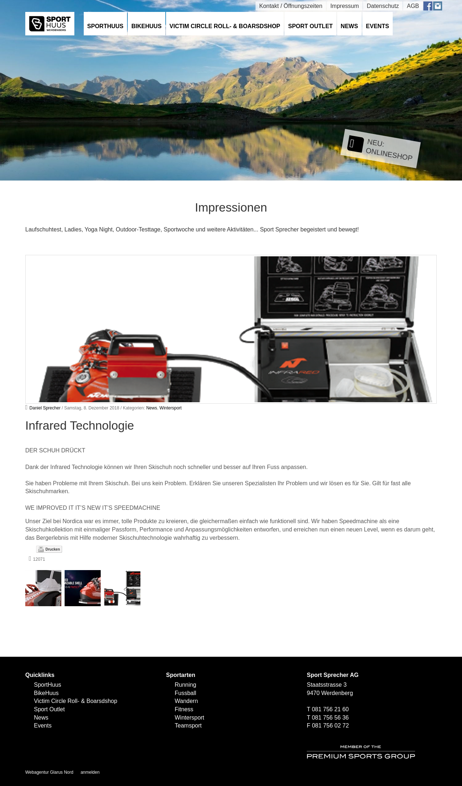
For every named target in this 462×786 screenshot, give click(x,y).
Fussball (185, 693)
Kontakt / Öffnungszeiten (290, 6)
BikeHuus (146, 26)
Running (185, 685)
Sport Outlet (310, 26)
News (349, 26)
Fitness (184, 709)
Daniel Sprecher (45, 408)
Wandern (186, 701)
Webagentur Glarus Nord (49, 772)
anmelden (90, 772)
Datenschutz (383, 6)
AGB (413, 6)
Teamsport (188, 725)
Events (377, 26)
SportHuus (105, 26)
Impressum (344, 6)
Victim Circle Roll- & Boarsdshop (225, 26)
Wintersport (171, 408)
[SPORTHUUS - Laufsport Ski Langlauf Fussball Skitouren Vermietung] (49, 23)
